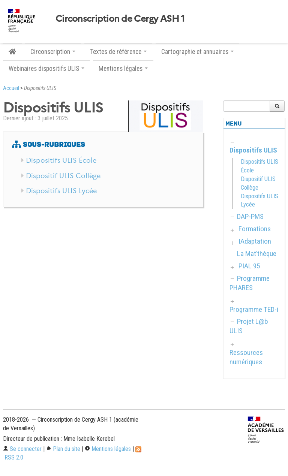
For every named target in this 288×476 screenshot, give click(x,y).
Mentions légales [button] (123, 68)
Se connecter (22, 448)
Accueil (11, 88)
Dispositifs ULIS (253, 150)
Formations (254, 229)
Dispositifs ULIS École (61, 160)
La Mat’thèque (256, 253)
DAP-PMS (250, 216)
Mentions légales (108, 448)
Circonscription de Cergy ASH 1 (120, 18)
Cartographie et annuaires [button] (197, 51)
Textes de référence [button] (118, 51)
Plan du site (63, 448)
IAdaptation (254, 241)
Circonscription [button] (52, 51)
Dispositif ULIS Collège (63, 176)
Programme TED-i (254, 309)
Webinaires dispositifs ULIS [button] (46, 68)
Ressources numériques (246, 357)
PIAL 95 (249, 266)
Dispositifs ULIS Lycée (61, 191)
